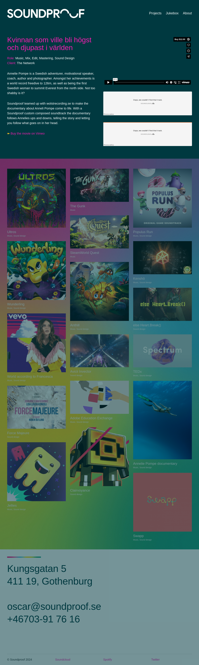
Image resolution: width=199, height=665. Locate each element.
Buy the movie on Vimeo (28, 133)
